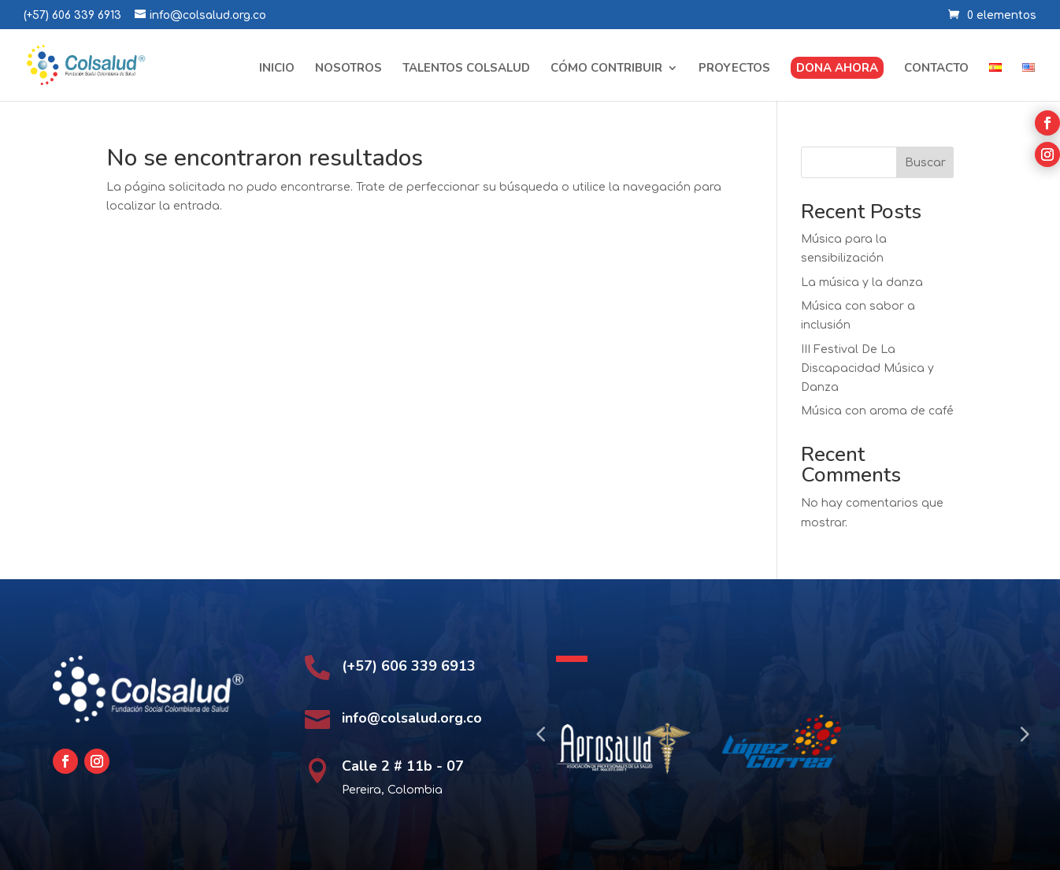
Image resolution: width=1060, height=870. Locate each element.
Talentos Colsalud (466, 69)
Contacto (936, 69)
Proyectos (734, 69)
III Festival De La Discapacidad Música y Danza (867, 368)
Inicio (277, 69)
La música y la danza (862, 282)
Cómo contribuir (606, 69)
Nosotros (348, 69)
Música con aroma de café (877, 411)
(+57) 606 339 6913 (72, 15)
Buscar (925, 163)
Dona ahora (837, 68)
